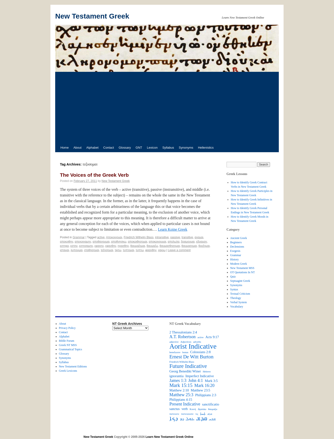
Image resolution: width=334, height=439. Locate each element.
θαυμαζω (152, 246)
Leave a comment (179, 250)
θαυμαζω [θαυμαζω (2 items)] (212, 409)
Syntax (234, 289)
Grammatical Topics (70, 349)
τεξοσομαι (107, 250)
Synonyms (186, 147)
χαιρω (162, 250)
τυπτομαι (128, 250)
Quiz (233, 276)
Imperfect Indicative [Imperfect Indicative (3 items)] (199, 376)
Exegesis (235, 251)
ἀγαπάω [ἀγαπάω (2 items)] (202, 409)
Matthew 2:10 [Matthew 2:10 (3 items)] (179, 390)
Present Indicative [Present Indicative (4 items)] (184, 404)
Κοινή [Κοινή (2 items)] (193, 409)
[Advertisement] (167, 107)
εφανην (99, 246)
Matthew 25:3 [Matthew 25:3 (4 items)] (181, 395)
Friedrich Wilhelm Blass (138, 237)
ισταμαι (64, 250)
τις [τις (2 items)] (196, 414)
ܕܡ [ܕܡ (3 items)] (182, 419)
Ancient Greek (238, 238)
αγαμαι (199, 237)
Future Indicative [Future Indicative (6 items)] (188, 366)
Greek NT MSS (68, 345)
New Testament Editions (73, 366)
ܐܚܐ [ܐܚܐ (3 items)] (203, 413)
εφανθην (110, 246)
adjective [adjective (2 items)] (173, 342)
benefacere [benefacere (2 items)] (174, 352)
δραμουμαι (188, 241)
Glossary (125, 147)
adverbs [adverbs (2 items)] (197, 342)
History (234, 259)
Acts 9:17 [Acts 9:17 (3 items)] (212, 337)
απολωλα (173, 241)
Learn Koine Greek (172, 229)
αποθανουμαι (101, 241)
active (100, 237)
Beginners (236, 242)
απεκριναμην (83, 241)
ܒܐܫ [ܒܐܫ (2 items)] (209, 414)
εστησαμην (86, 246)
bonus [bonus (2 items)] (185, 352)
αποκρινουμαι (157, 241)
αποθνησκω (118, 241)
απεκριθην (66, 241)
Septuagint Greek (240, 281)
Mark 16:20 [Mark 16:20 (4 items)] (204, 385)
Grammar (79, 237)
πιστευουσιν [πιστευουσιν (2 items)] (187, 414)
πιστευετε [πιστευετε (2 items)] (174, 414)
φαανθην (150, 250)
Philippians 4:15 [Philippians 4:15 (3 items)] (180, 399)
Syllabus (168, 147)
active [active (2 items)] (200, 337)
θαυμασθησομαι (170, 246)
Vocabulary (236, 306)
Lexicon (152, 147)
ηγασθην (123, 246)
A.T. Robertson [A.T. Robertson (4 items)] (182, 337)
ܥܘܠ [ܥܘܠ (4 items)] (190, 419)
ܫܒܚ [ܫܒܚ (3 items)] (212, 419)
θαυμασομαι (189, 246)
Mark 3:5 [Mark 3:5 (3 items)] (211, 381)
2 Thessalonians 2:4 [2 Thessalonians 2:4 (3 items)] (183, 332)
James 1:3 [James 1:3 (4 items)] (178, 380)
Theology (235, 298)
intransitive (162, 237)
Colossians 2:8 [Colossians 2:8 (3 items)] (200, 352)
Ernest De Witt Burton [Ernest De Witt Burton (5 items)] (191, 357)
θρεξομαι (204, 246)
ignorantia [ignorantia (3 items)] (176, 376)
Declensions (237, 246)
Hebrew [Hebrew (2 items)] (207, 371)
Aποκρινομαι (114, 237)
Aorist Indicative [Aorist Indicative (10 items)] (192, 346)
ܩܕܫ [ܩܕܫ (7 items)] (201, 418)
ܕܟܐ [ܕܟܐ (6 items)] (173, 418)
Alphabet (92, 147)
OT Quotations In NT (242, 272)
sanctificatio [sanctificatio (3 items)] (210, 404)
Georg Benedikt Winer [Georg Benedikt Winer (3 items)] (185, 371)
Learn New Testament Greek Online (169, 437)
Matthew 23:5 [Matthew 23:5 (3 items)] (200, 390)
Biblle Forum (66, 340)
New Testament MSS (242, 268)
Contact (108, 147)
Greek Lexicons (68, 370)
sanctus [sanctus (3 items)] (174, 409)
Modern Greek (238, 263)
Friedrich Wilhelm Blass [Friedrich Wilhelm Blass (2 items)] (181, 362)
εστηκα (64, 246)
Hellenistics (206, 147)
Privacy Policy (67, 328)
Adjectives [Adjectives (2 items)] (185, 342)
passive (175, 237)
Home (64, 147)
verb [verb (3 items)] (185, 409)
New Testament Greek (92, 16)
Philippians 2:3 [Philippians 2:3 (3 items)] (205, 395)
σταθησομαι (91, 250)
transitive (187, 237)
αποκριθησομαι (137, 241)
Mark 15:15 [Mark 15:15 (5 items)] (180, 385)
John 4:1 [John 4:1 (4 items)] (195, 380)
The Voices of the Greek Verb (94, 175)
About (78, 147)
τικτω (118, 250)
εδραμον (201, 241)
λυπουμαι (77, 250)
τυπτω (140, 250)
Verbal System (238, 302)
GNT (139, 147)
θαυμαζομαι (137, 246)
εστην (74, 246)
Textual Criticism (240, 293)
